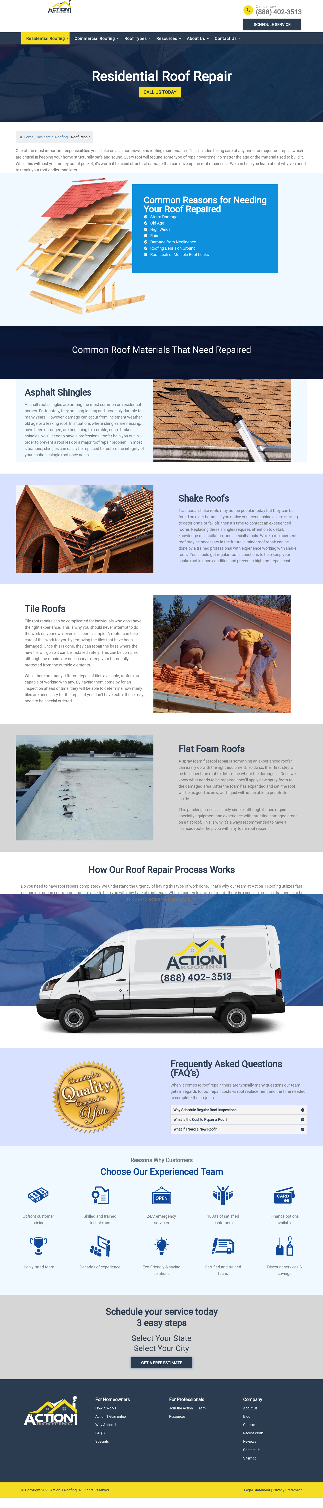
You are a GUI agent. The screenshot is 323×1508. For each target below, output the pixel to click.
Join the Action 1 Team (187, 1418)
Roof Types (135, 48)
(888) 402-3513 (279, 11)
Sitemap (249, 1468)
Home (26, 147)
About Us (196, 48)
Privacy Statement (287, 1500)
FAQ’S (100, 1443)
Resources (166, 48)
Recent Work (253, 1443)
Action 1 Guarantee (110, 1426)
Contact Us (226, 48)
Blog (246, 1426)
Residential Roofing (45, 48)
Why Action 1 (105, 1435)
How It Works (105, 1418)
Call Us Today (160, 102)
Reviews (249, 1451)
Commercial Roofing (94, 48)
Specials (102, 1451)
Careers (249, 1435)
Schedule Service (272, 24)
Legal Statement (257, 1500)
